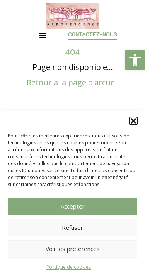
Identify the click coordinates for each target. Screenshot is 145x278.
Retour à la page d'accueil (73, 82)
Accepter (73, 206)
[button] (135, 60)
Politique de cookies (68, 267)
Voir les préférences (73, 249)
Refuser (72, 227)
